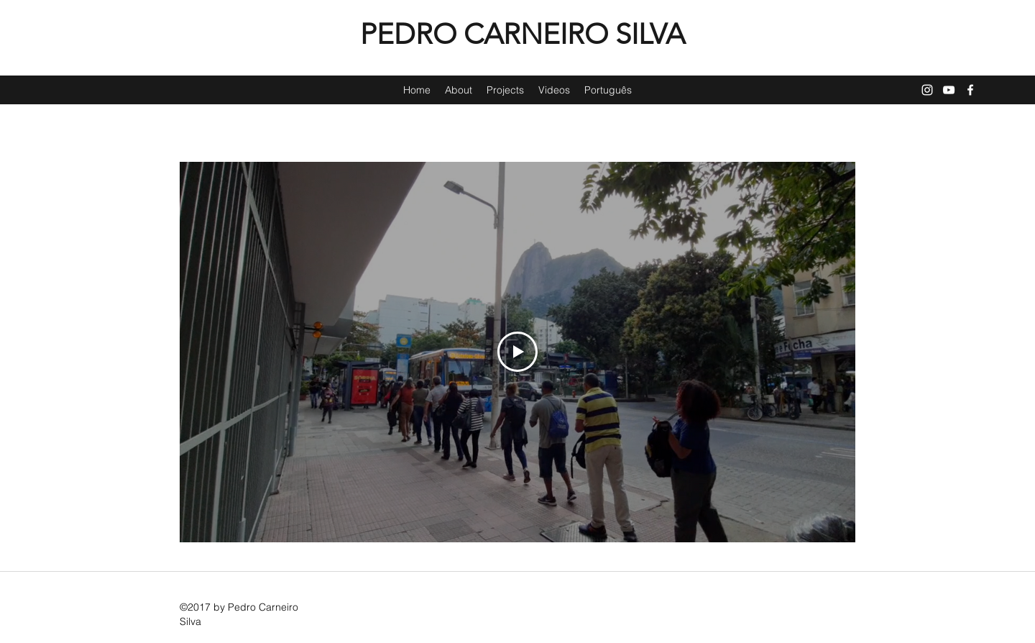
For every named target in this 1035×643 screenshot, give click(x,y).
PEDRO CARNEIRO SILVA (522, 34)
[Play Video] (517, 352)
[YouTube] (949, 90)
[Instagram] (927, 90)
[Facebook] (970, 90)
